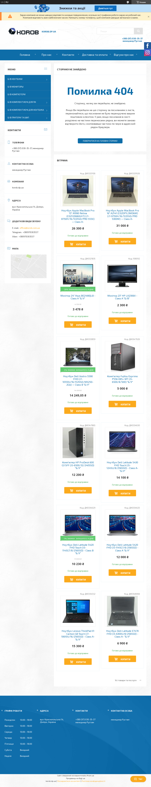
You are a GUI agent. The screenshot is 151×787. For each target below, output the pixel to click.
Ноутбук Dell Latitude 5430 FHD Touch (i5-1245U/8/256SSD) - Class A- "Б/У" (122, 466)
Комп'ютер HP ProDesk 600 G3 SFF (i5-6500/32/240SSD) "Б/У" (78, 465)
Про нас (46, 54)
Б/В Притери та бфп (18, 117)
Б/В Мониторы (15, 86)
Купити (81, 244)
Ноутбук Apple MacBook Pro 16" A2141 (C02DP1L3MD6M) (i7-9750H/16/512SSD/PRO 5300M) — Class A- (122, 214)
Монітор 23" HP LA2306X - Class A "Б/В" (122, 297)
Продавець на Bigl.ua (75, 778)
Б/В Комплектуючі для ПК (22, 102)
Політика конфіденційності (93, 781)
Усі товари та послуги (126, 680)
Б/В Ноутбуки (15, 79)
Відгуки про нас (124, 54)
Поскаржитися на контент (68, 781)
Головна (25, 54)
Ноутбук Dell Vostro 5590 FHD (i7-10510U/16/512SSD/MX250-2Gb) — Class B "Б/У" (78, 380)
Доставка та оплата (95, 54)
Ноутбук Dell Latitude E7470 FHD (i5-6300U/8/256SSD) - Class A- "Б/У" (122, 634)
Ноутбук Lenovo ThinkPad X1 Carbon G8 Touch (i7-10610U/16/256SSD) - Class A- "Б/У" (78, 635)
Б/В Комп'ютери (16, 94)
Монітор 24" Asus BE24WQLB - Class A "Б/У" (77, 297)
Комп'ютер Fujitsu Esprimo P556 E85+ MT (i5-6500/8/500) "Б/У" (122, 379)
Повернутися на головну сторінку (100, 141)
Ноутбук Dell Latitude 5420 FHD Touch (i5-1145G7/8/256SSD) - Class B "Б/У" (78, 549)
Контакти (68, 54)
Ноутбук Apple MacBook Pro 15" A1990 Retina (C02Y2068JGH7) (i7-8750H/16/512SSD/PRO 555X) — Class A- (77, 216)
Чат (138, 779)
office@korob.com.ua (30, 228)
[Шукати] (138, 31)
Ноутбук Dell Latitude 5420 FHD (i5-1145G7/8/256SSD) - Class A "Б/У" (122, 547)
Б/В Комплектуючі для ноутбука (26, 110)
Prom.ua (90, 775)
